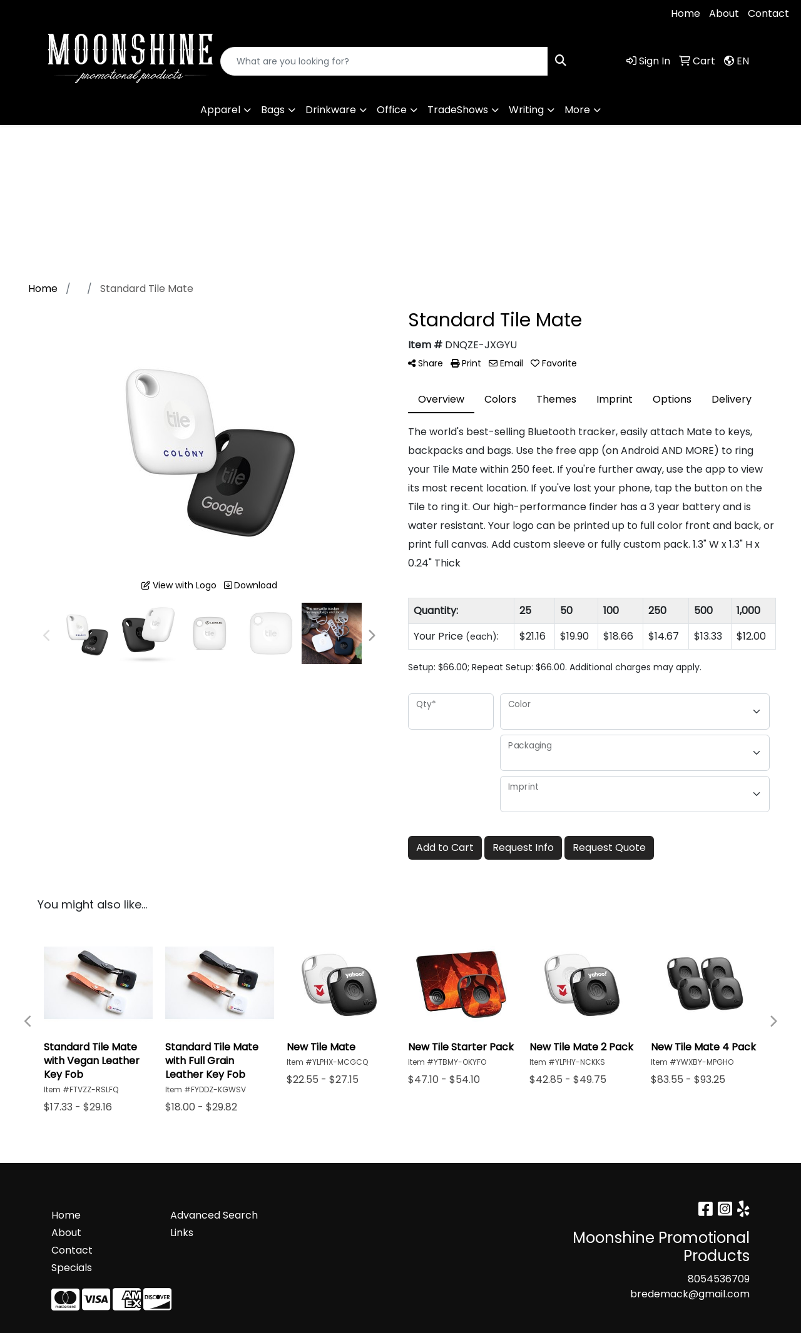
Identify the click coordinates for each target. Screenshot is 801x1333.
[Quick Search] (384, 61)
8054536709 (47, 13)
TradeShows (457, 110)
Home (685, 13)
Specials (71, 1267)
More (577, 110)
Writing (526, 110)
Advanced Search (214, 1215)
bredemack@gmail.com (158, 13)
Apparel (220, 110)
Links (181, 1232)
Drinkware (330, 110)
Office (392, 110)
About (724, 13)
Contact (768, 13)
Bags (273, 110)
